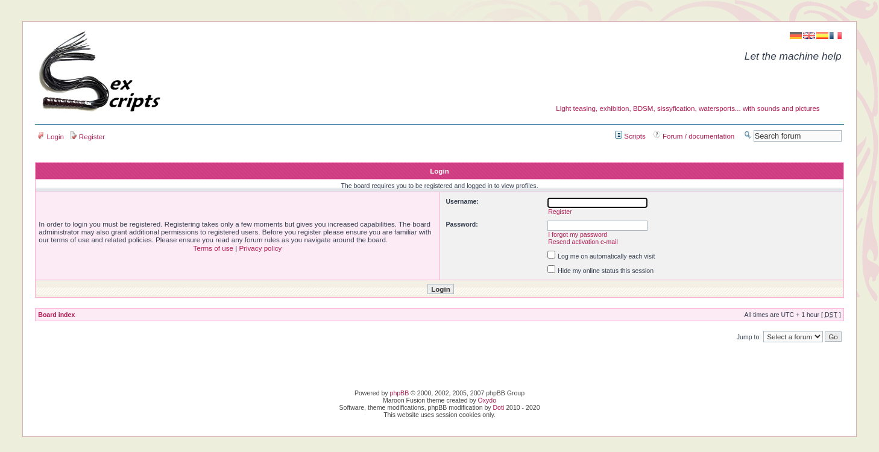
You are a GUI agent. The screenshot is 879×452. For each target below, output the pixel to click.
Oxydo (487, 400)
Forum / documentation (694, 136)
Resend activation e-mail (583, 241)
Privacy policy (260, 248)
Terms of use (213, 248)
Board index (56, 314)
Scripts (630, 136)
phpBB (399, 393)
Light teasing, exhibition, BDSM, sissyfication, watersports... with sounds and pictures (688, 108)
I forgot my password (577, 234)
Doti (499, 407)
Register (87, 136)
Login (50, 136)
